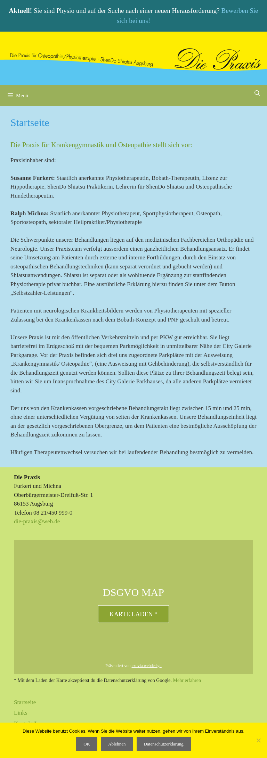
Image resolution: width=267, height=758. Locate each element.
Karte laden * (133, 614)
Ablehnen (117, 744)
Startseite (25, 702)
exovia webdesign (147, 665)
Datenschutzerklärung (164, 744)
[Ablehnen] (258, 740)
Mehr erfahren (187, 680)
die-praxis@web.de (37, 521)
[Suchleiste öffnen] (257, 93)
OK (86, 744)
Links (20, 712)
